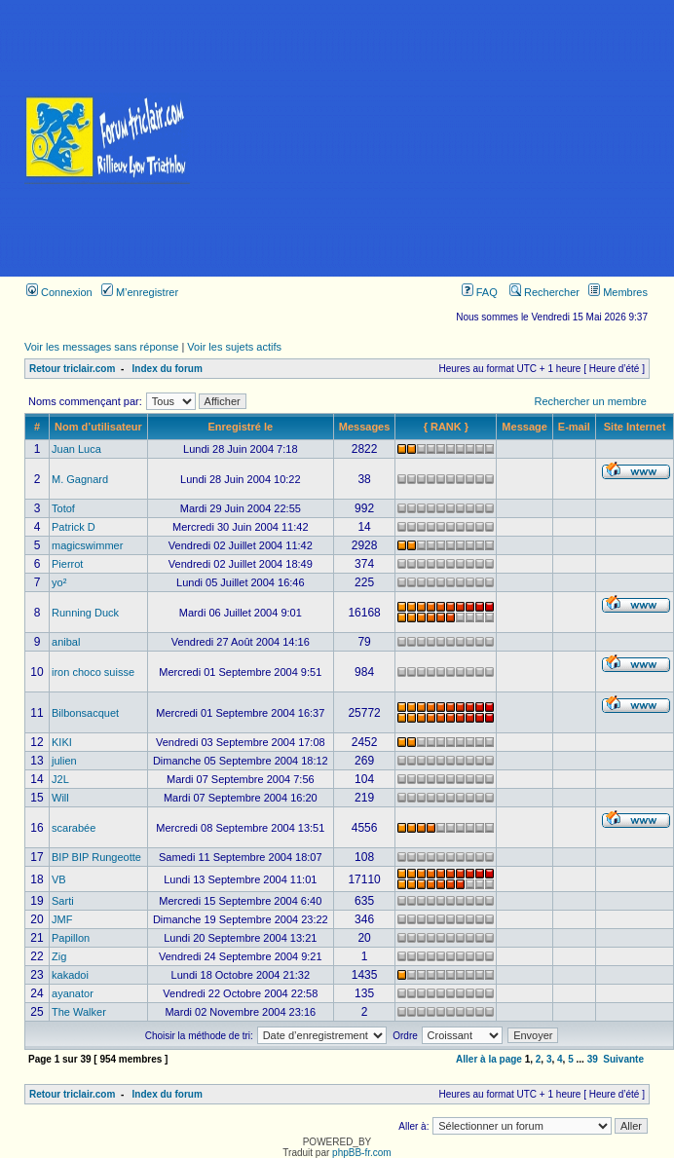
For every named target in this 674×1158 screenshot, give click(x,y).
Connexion (59, 292)
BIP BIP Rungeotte (96, 857)
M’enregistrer (139, 292)
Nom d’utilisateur (98, 426)
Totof (63, 508)
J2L (60, 779)
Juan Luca (76, 449)
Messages (365, 426)
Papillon (71, 938)
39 (592, 1059)
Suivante (623, 1059)
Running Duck (85, 612)
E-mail (574, 426)
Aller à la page (489, 1059)
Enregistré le (240, 426)
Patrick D (73, 527)
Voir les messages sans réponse (101, 347)
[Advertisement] (444, 138)
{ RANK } (446, 426)
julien (64, 760)
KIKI (62, 742)
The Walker (79, 1012)
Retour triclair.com (72, 368)
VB (59, 879)
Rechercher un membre (590, 401)
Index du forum (167, 368)
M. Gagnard (80, 479)
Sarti (63, 901)
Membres (618, 292)
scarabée (73, 828)
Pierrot (67, 564)
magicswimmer (87, 545)
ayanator (73, 993)
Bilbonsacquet (85, 713)
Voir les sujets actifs (234, 347)
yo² (59, 582)
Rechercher (544, 292)
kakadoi (70, 975)
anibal (66, 642)
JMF (62, 919)
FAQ (480, 292)
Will (60, 797)
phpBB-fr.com (362, 1152)
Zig (59, 956)
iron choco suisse (93, 672)
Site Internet (635, 426)
